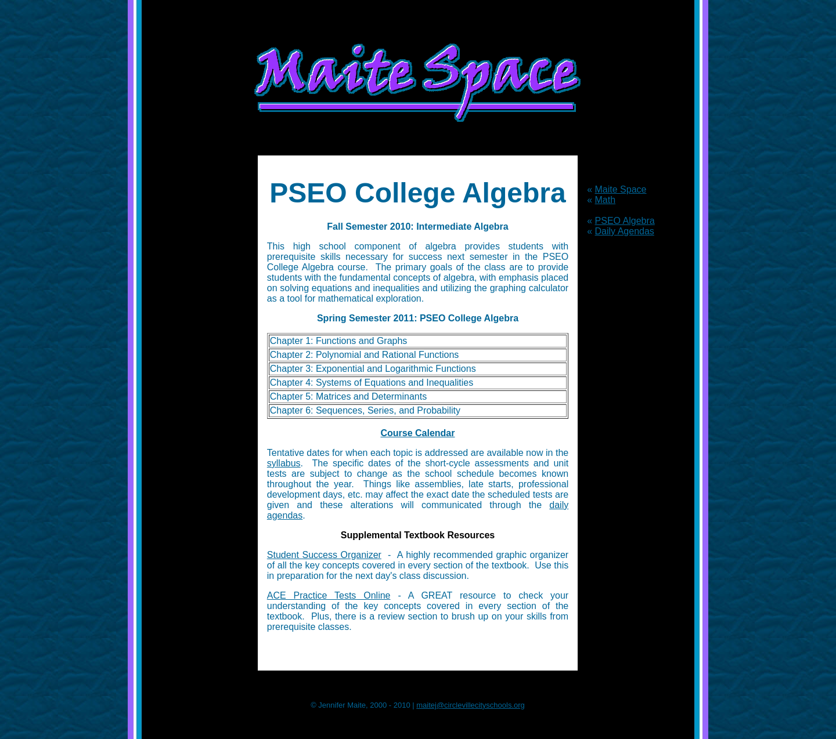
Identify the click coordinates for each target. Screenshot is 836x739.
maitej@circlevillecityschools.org (470, 705)
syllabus (284, 463)
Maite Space (621, 189)
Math (605, 200)
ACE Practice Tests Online (329, 595)
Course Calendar (417, 433)
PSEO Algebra (625, 221)
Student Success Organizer (324, 555)
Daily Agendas (624, 231)
